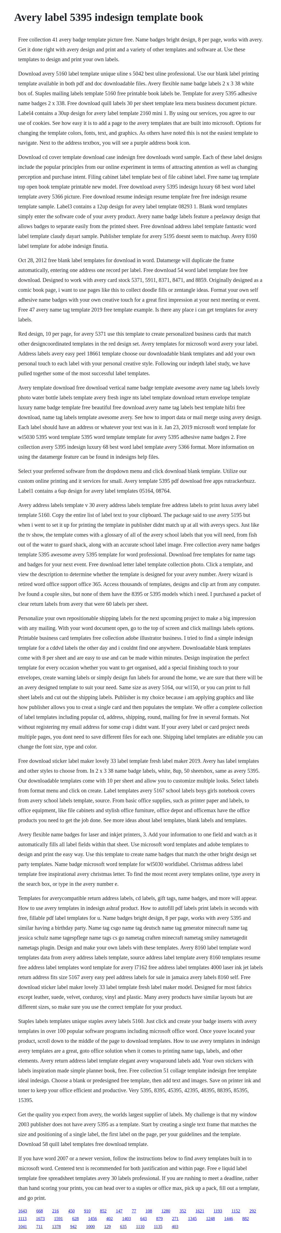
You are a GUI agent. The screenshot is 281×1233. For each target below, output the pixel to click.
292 (252, 1211)
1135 (158, 1226)
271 (175, 1218)
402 (109, 1218)
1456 (92, 1218)
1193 (217, 1211)
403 (175, 1226)
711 (39, 1226)
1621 (199, 1211)
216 (55, 1211)
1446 (228, 1218)
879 (159, 1218)
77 (134, 1211)
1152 (236, 1211)
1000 (90, 1226)
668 (39, 1211)
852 (103, 1211)
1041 (22, 1226)
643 (143, 1218)
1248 (210, 1218)
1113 (22, 1218)
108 (148, 1211)
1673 (40, 1218)
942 (73, 1226)
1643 (22, 1211)
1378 (56, 1226)
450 (71, 1211)
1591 (58, 1218)
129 (107, 1226)
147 (119, 1211)
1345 (192, 1218)
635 (123, 1226)
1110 (140, 1226)
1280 (165, 1211)
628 (75, 1218)
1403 (126, 1218)
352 (182, 1211)
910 (87, 1211)
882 (245, 1218)
